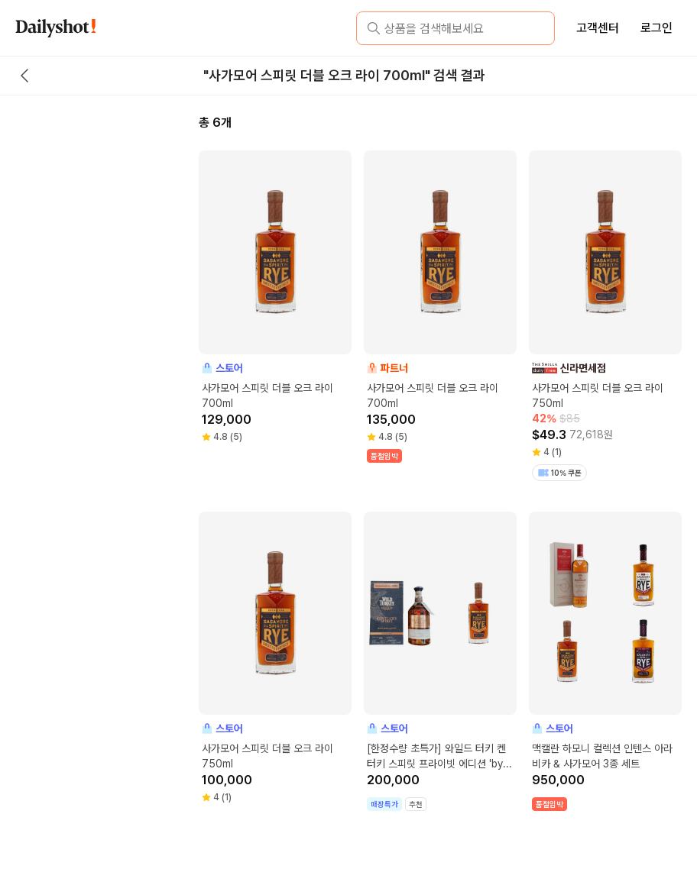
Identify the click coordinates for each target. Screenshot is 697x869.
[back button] (24, 75)
